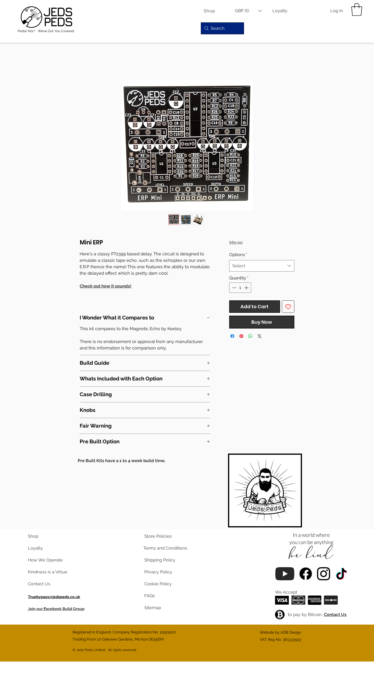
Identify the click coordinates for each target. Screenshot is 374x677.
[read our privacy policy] (163, 572)
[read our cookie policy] (163, 584)
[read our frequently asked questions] (163, 596)
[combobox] (261, 266)
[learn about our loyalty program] (47, 548)
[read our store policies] (163, 536)
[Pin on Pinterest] (241, 336)
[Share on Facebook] (232, 336)
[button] (248, 11)
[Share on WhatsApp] (250, 336)
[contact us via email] (47, 584)
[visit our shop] (47, 536)
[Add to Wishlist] (288, 306)
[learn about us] (47, 560)
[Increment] (246, 288)
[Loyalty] (283, 11)
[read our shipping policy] (163, 560)
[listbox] (248, 11)
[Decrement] (233, 288)
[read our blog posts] (47, 572)
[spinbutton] (240, 288)
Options (238, 254)
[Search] (222, 28)
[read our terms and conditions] (163, 548)
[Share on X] (259, 336)
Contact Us (335, 614)
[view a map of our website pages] (163, 607)
